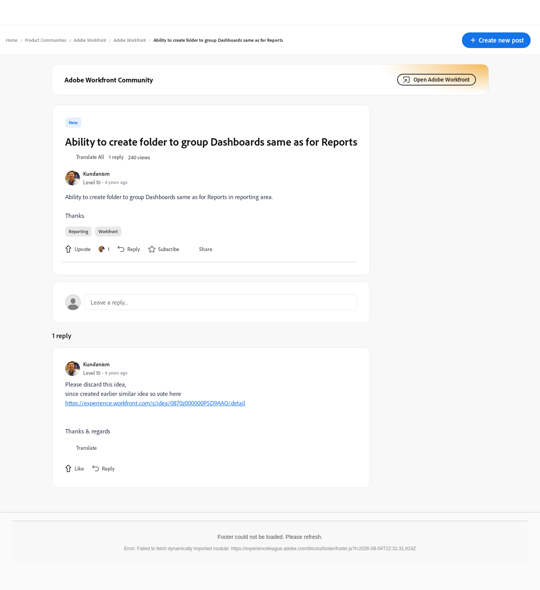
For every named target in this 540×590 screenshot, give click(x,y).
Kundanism (96, 173)
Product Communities (45, 40)
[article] (209, 417)
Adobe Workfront (90, 40)
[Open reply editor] (211, 302)
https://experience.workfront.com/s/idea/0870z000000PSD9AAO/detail (155, 403)
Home (12, 40)
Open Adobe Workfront (441, 79)
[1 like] (103, 249)
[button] (496, 40)
